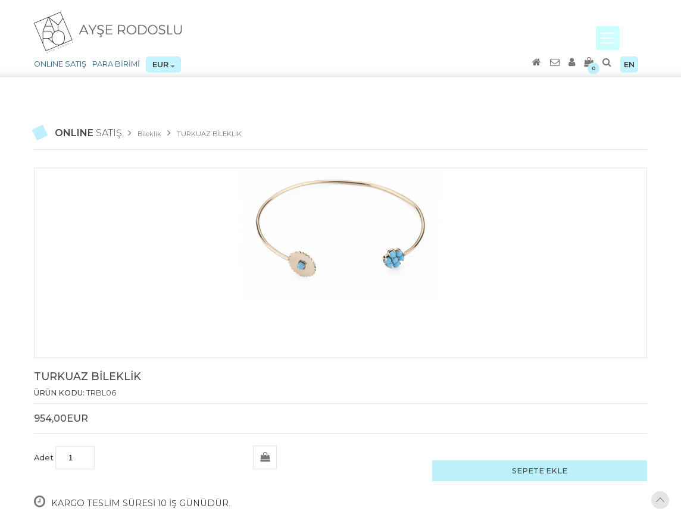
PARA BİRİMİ (116, 63)
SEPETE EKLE (539, 470)
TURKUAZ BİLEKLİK (209, 134)
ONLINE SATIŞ (60, 63)
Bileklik (149, 134)
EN (629, 64)
